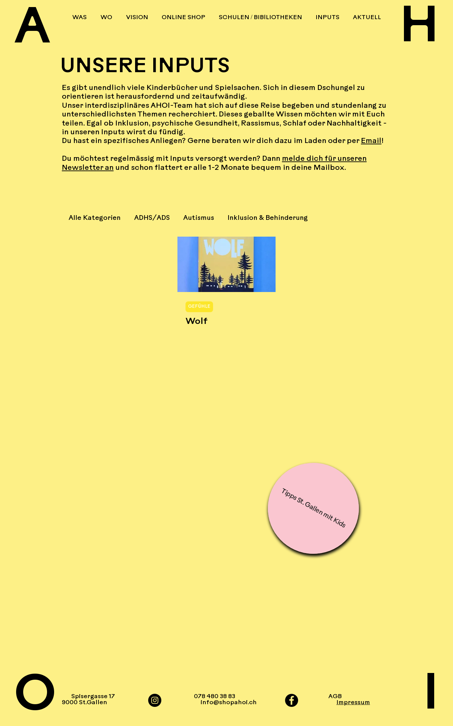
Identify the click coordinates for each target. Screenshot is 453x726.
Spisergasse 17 (93, 696)
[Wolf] (226, 264)
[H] (416, 28)
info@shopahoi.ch (225, 702)
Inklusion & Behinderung (268, 218)
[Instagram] (154, 700)
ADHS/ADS (152, 218)
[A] (37, 29)
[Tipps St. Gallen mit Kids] (313, 508)
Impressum (353, 702)
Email (371, 141)
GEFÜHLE (199, 306)
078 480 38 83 (214, 696)
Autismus (198, 218)
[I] (416, 696)
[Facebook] (291, 700)
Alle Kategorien (95, 218)
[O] (37, 697)
